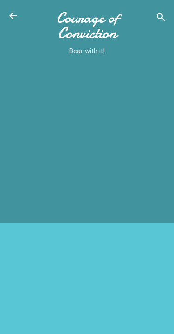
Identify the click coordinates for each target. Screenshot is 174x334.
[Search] (161, 19)
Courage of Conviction (87, 25)
